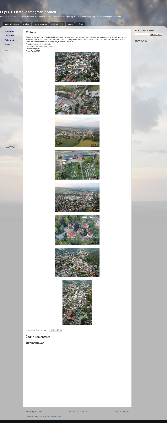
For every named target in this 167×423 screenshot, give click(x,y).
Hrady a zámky (40, 24)
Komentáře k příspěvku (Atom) (50, 416)
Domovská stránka (78, 411)
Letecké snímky (12, 24)
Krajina (26, 24)
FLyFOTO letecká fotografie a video (28, 12)
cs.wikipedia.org (47, 44)
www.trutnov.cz (49, 47)
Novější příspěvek (34, 411)
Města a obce (57, 24)
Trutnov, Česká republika (38, 330)
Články (80, 24)
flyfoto (7, 50)
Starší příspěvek (121, 411)
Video (70, 24)
